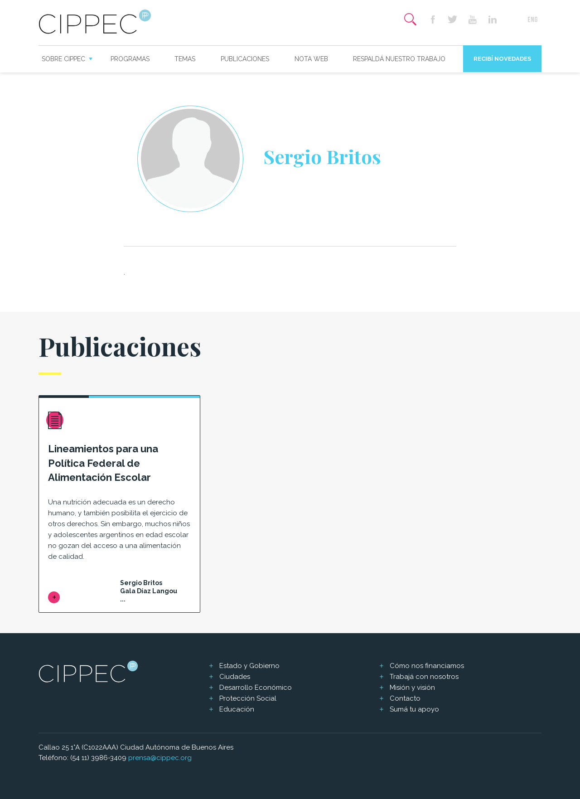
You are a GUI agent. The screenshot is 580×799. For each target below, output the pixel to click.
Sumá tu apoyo (414, 709)
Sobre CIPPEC (63, 59)
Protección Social (247, 698)
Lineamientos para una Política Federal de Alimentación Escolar (103, 463)
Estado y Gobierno (249, 666)
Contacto (405, 698)
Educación (236, 709)
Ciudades (234, 677)
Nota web (311, 59)
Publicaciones (245, 59)
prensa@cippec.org (160, 758)
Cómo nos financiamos (427, 666)
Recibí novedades (502, 58)
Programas (130, 59)
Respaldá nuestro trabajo (399, 59)
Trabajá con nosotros (424, 677)
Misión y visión (412, 687)
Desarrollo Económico (255, 687)
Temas (184, 59)
